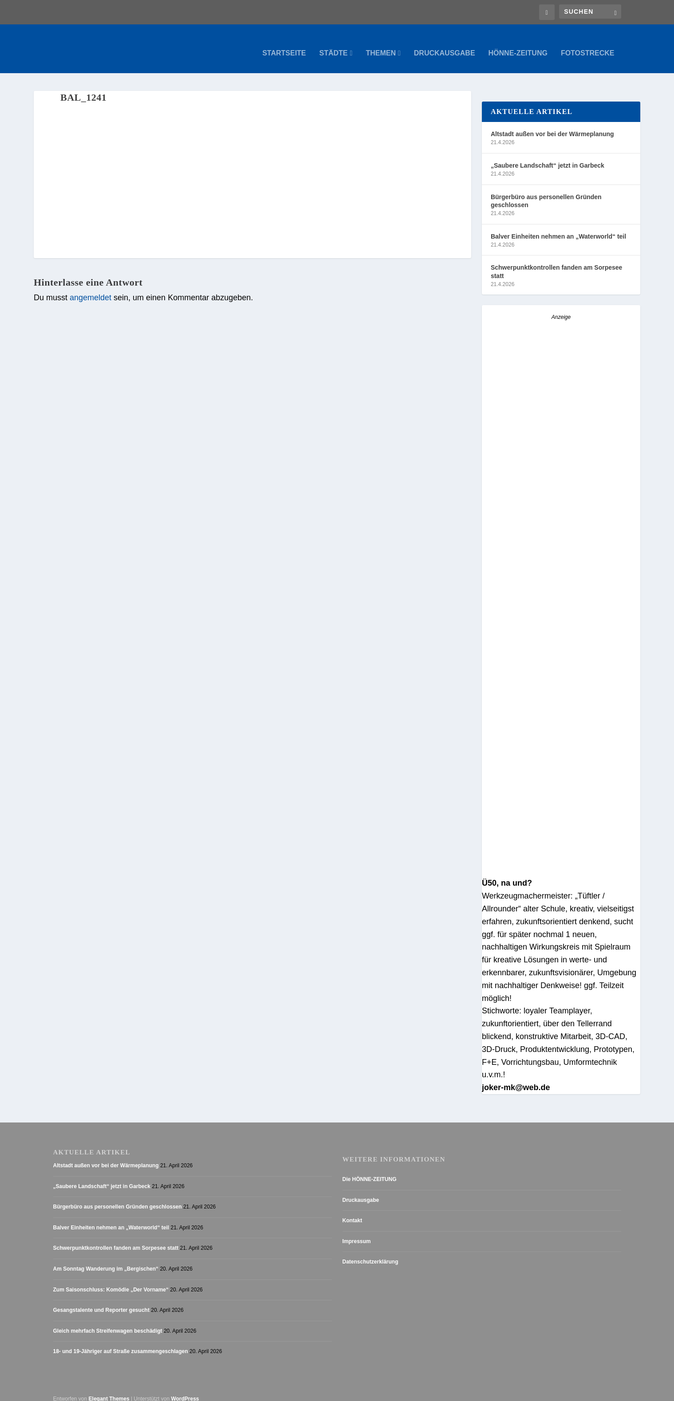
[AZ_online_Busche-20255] (561, 471)
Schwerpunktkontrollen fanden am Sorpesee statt (556, 262)
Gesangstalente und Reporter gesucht (101, 1301)
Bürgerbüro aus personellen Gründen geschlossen (546, 192)
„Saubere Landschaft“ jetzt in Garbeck (547, 156)
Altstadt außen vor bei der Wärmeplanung (552, 125)
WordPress (185, 1390)
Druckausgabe (444, 44)
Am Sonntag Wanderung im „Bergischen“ (106, 1260)
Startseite (284, 44)
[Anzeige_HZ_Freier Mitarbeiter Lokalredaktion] (561, 859)
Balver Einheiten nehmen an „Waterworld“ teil (558, 227)
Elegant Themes (109, 1390)
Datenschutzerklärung (370, 1253)
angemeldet (90, 288)
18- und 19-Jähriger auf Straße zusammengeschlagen (120, 1342)
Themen (381, 44)
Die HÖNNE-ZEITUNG (370, 1170)
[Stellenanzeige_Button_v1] (559, 630)
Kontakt (353, 1212)
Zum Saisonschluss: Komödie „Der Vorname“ (111, 1281)
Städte (333, 44)
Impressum (357, 1232)
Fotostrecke (588, 44)
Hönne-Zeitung (518, 44)
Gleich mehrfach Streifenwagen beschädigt (107, 1322)
